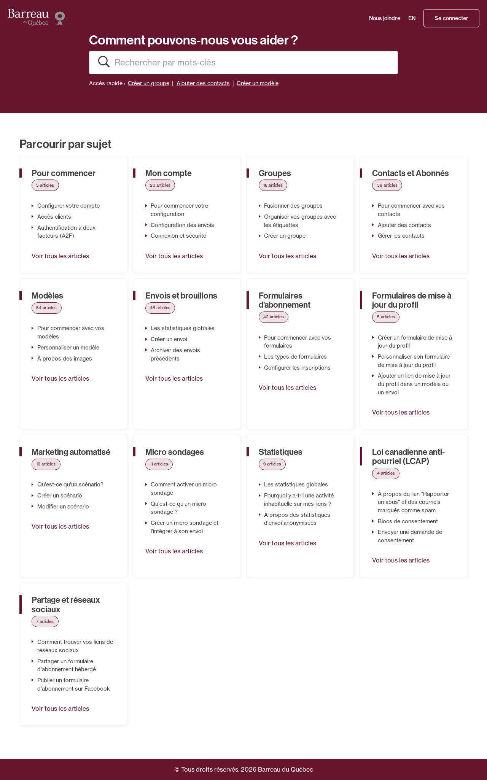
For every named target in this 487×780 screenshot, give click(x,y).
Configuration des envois (182, 225)
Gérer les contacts (401, 235)
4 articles (386, 473)
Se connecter (451, 18)
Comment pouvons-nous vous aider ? (193, 40)
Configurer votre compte (68, 205)
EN (411, 18)
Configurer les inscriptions (297, 367)
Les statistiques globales (183, 328)
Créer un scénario (59, 495)
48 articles (160, 307)
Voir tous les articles (60, 256)
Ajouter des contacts (203, 83)
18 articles (273, 185)
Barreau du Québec (285, 769)
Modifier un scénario (63, 506)
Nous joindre (384, 18)
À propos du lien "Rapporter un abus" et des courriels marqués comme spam (413, 502)
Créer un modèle (258, 83)
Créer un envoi (169, 339)
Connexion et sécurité (178, 235)
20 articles (160, 185)
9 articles (272, 464)
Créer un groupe (148, 83)
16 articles (46, 464)
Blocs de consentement (408, 521)
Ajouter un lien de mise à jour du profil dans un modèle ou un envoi (414, 384)
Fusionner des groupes (293, 205)
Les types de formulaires (295, 356)
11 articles (159, 464)
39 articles (387, 185)
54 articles (46, 307)
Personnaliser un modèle (68, 347)
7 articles (45, 621)
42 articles (273, 316)
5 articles (45, 185)
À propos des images (64, 358)
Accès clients (54, 216)
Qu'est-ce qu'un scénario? (70, 484)
